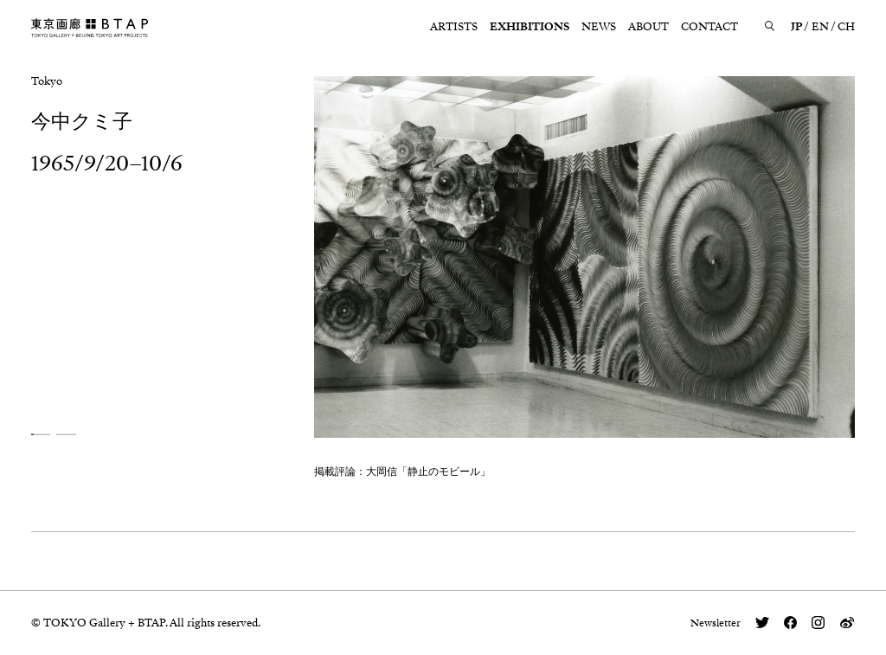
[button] (41, 434)
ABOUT (648, 27)
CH (846, 27)
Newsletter (715, 623)
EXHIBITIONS (529, 27)
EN (820, 27)
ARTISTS (454, 27)
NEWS (598, 27)
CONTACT (709, 27)
